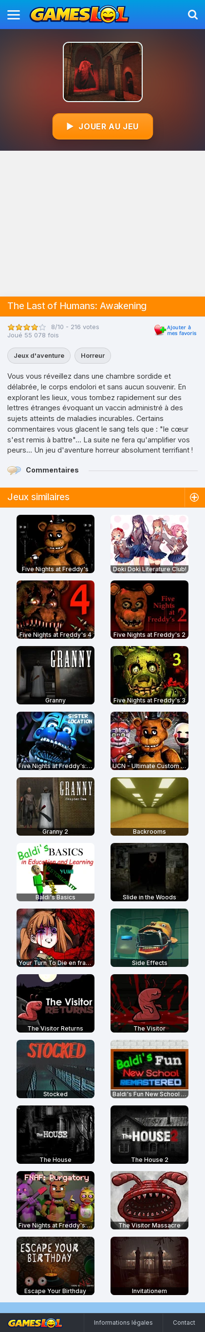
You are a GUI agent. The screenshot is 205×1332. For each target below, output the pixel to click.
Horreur (93, 355)
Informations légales (123, 1322)
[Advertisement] (102, 224)
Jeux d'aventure (39, 355)
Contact (184, 1322)
